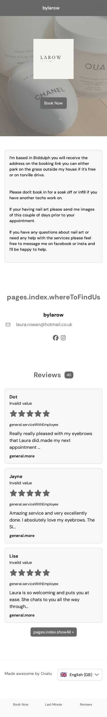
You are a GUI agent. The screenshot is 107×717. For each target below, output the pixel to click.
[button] (80, 674)
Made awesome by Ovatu (28, 673)
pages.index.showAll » (53, 632)
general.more (22, 456)
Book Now (53, 103)
